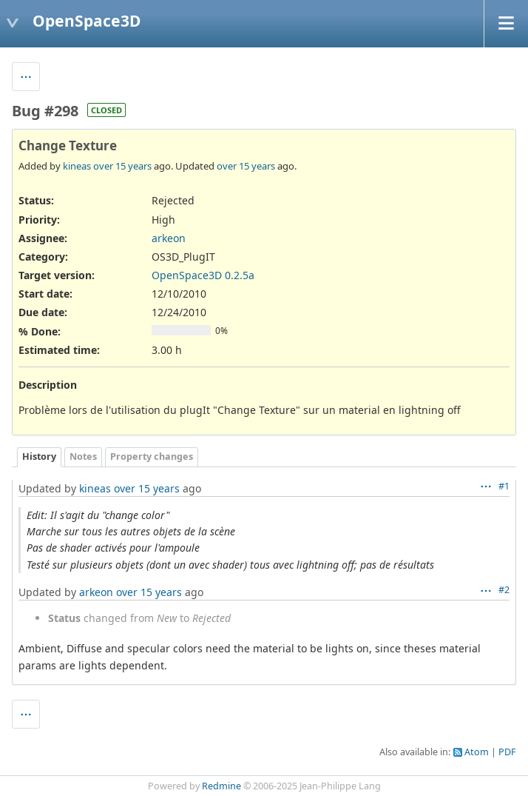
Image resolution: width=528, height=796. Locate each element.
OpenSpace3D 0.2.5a (203, 275)
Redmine (221, 786)
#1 (504, 486)
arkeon (169, 238)
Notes (83, 456)
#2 (504, 589)
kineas (77, 166)
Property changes (151, 456)
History (39, 456)
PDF (507, 752)
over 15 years (122, 166)
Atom (476, 752)
